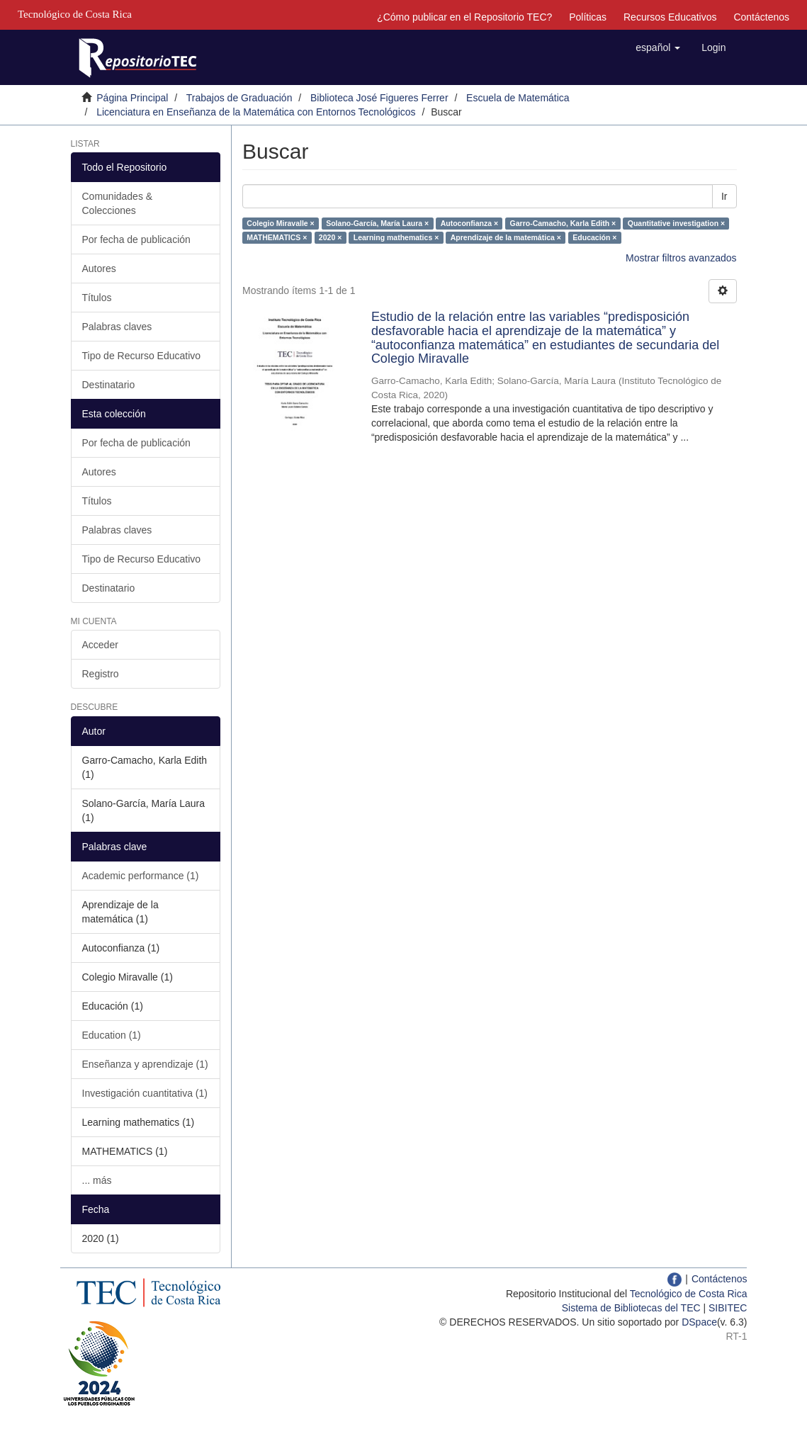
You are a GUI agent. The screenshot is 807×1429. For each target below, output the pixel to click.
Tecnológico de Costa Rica (688, 1293)
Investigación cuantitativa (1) (145, 1093)
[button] (658, 47)
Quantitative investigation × (676, 223)
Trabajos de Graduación (239, 97)
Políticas (587, 17)
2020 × (330, 237)
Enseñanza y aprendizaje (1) (145, 1064)
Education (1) (111, 1035)
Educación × (594, 237)
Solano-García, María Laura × (377, 223)
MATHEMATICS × (277, 237)
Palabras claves (117, 326)
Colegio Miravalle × (280, 223)
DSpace (699, 1322)
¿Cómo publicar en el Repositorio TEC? (464, 17)
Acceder (100, 644)
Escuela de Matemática (518, 97)
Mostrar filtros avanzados (681, 258)
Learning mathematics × (396, 237)
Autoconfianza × (469, 223)
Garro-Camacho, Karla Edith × (563, 223)
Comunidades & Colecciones (117, 203)
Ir (724, 196)
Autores (99, 268)
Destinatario (108, 384)
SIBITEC (728, 1308)
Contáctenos (761, 17)
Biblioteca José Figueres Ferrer (379, 97)
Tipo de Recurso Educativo (141, 355)
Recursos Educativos (670, 17)
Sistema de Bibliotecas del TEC (631, 1308)
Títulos (97, 297)
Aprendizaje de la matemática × (506, 237)
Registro (100, 673)
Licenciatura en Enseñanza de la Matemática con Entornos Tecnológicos (255, 112)
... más (97, 1180)
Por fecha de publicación (136, 239)
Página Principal (132, 97)
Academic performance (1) (140, 875)
